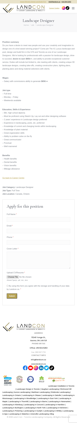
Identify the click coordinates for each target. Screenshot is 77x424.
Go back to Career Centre (13, 178)
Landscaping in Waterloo (19, 414)
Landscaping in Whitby (53, 411)
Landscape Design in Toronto (28, 389)
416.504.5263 (66, 2)
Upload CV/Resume (16, 273)
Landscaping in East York (47, 398)
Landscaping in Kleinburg (12, 405)
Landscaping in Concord (33, 405)
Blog (52, 414)
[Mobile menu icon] (73, 8)
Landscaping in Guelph (33, 411)
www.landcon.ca (38, 364)
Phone (10, 237)
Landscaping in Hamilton (55, 405)
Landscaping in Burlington (12, 408)
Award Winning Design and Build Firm (33, 2)
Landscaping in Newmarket (59, 401)
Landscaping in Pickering (12, 411)
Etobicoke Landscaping (60, 392)
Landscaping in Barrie (38, 401)
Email (10, 226)
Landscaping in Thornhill (18, 401)
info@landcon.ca (54, 2)
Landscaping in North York (35, 408)
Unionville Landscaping (39, 414)
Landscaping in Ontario (11, 395)
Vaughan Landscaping (50, 389)
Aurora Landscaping (22, 392)
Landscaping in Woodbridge (25, 398)
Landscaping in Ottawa (31, 395)
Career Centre (54, 8)
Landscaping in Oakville (51, 395)
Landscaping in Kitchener (57, 408)
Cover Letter (13, 249)
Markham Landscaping (40, 392)
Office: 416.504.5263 (38, 348)
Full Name (12, 214)
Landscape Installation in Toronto (61, 386)
